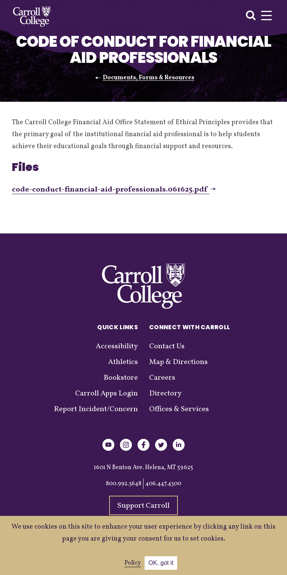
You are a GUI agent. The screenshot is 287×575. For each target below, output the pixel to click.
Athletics (123, 362)
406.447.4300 (163, 484)
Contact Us (167, 346)
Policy (132, 563)
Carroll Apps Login (106, 393)
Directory (165, 393)
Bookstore (121, 378)
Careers (162, 378)
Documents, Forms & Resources (148, 78)
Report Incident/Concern (96, 409)
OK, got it (160, 563)
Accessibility (117, 346)
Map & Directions (178, 362)
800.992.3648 (123, 484)
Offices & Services (179, 409)
